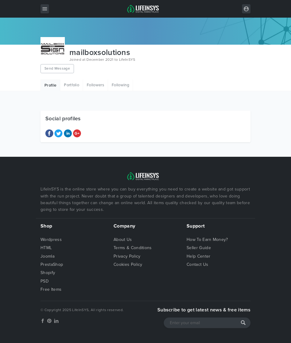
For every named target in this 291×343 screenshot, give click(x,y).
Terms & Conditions (133, 247)
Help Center (199, 256)
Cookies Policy (128, 264)
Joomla (47, 256)
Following (120, 85)
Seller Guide (199, 247)
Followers (95, 85)
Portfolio (71, 85)
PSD (44, 281)
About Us (123, 239)
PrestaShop (51, 264)
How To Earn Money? (207, 239)
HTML (46, 247)
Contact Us (197, 264)
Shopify (47, 272)
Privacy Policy (127, 256)
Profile (50, 85)
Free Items (50, 289)
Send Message (57, 68)
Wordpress (51, 239)
